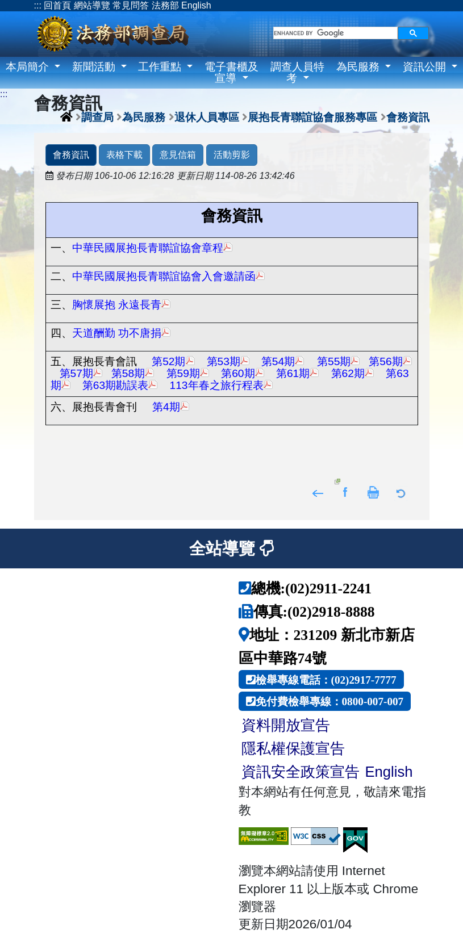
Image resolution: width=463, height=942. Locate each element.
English (196, 5)
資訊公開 (426, 67)
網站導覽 (92, 5)
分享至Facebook (345, 492)
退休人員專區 (206, 116)
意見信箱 (178, 155)
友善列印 (373, 492)
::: (37, 5)
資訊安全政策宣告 (300, 772)
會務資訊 (407, 116)
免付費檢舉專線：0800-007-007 (330, 701)
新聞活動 (95, 67)
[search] (335, 33)
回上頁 (318, 492)
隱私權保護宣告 (293, 748)
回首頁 (57, 5)
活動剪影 (232, 155)
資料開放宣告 (285, 725)
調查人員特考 (297, 72)
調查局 (97, 116)
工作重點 (161, 67)
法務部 (165, 5)
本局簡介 (29, 67)
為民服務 (359, 67)
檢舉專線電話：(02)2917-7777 (326, 679)
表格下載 (124, 155)
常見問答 (130, 5)
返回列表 (401, 492)
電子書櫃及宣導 (231, 72)
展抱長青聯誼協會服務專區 (312, 116)
